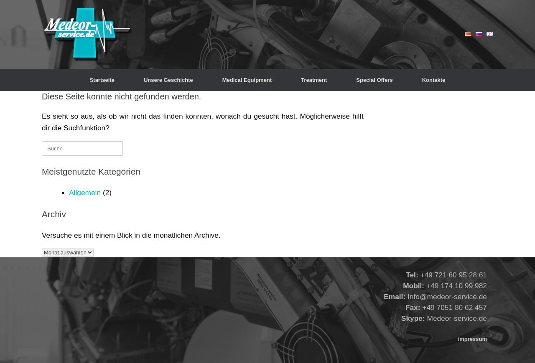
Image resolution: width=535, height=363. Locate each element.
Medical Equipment (247, 80)
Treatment (314, 80)
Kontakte (434, 80)
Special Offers (374, 80)
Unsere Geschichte (168, 80)
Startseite (102, 80)
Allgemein (85, 192)
